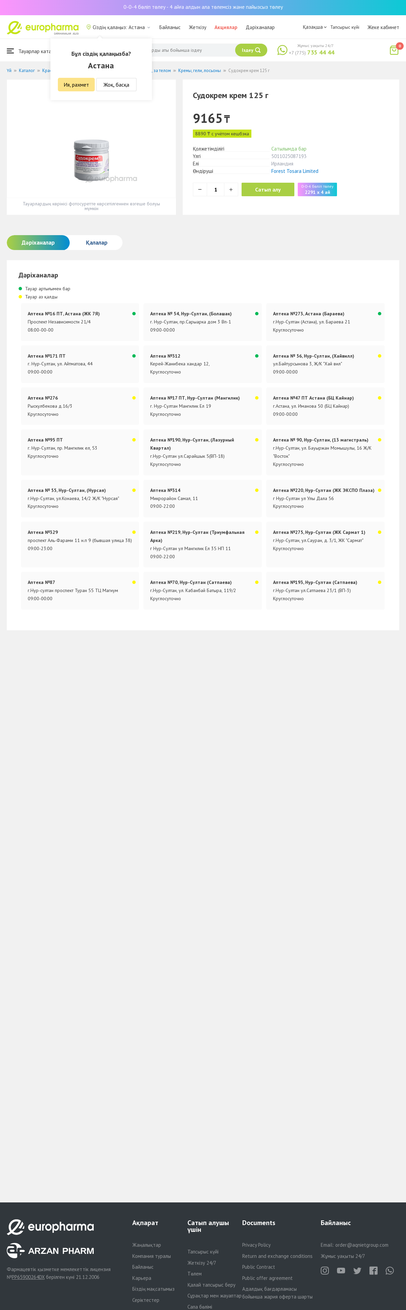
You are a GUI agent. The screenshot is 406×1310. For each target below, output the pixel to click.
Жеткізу (197, 27)
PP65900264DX (28, 1277)
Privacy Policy (256, 1245)
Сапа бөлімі (199, 1307)
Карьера (141, 1278)
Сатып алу (268, 189)
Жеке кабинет (383, 27)
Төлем (194, 1273)
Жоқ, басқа (116, 84)
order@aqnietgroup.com (361, 1245)
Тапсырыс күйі (344, 27)
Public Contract (258, 1267)
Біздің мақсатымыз (153, 1289)
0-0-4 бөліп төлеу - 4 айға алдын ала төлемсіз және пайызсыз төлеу (203, 6)
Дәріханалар (260, 27)
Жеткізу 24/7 (201, 1263)
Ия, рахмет (76, 84)
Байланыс (170, 27)
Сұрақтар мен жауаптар (214, 1295)
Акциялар (226, 27)
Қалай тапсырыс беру (211, 1285)
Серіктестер (145, 1300)
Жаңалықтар (146, 1245)
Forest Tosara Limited (294, 171)
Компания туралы (151, 1256)
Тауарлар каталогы (34, 50)
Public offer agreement (267, 1278)
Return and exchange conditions (277, 1256)
